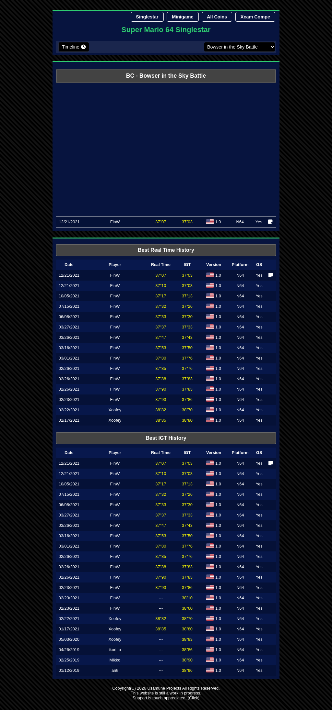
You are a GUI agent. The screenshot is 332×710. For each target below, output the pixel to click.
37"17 (160, 296)
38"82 (160, 409)
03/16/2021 (69, 347)
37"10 (160, 285)
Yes (259, 275)
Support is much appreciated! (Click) (166, 697)
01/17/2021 (69, 420)
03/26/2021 (69, 337)
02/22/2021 (69, 409)
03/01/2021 (69, 358)
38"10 (187, 597)
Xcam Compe (255, 16)
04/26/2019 (69, 649)
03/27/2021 (69, 327)
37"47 (160, 337)
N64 (240, 275)
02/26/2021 (69, 368)
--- (161, 597)
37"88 (160, 378)
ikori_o (115, 649)
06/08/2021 (69, 316)
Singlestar (147, 16)
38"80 (187, 420)
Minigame (182, 16)
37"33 (160, 316)
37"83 (187, 378)
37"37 (160, 327)
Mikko (115, 660)
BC (130, 75)
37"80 (160, 358)
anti (115, 670)
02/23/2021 (69, 399)
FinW (115, 221)
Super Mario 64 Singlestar (166, 30)
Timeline (70, 47)
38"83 (187, 639)
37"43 (187, 337)
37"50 (187, 347)
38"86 (187, 649)
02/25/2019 (69, 660)
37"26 (187, 306)
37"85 (160, 368)
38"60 (187, 608)
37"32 (160, 306)
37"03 (187, 275)
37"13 (187, 296)
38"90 (187, 660)
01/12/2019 (69, 670)
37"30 (187, 316)
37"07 (160, 221)
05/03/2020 (69, 639)
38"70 (187, 409)
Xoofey (114, 409)
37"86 (187, 399)
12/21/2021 (69, 221)
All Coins (217, 16)
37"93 (160, 399)
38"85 (160, 420)
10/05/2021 (69, 296)
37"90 (160, 389)
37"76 (187, 358)
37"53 (160, 347)
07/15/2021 (69, 306)
